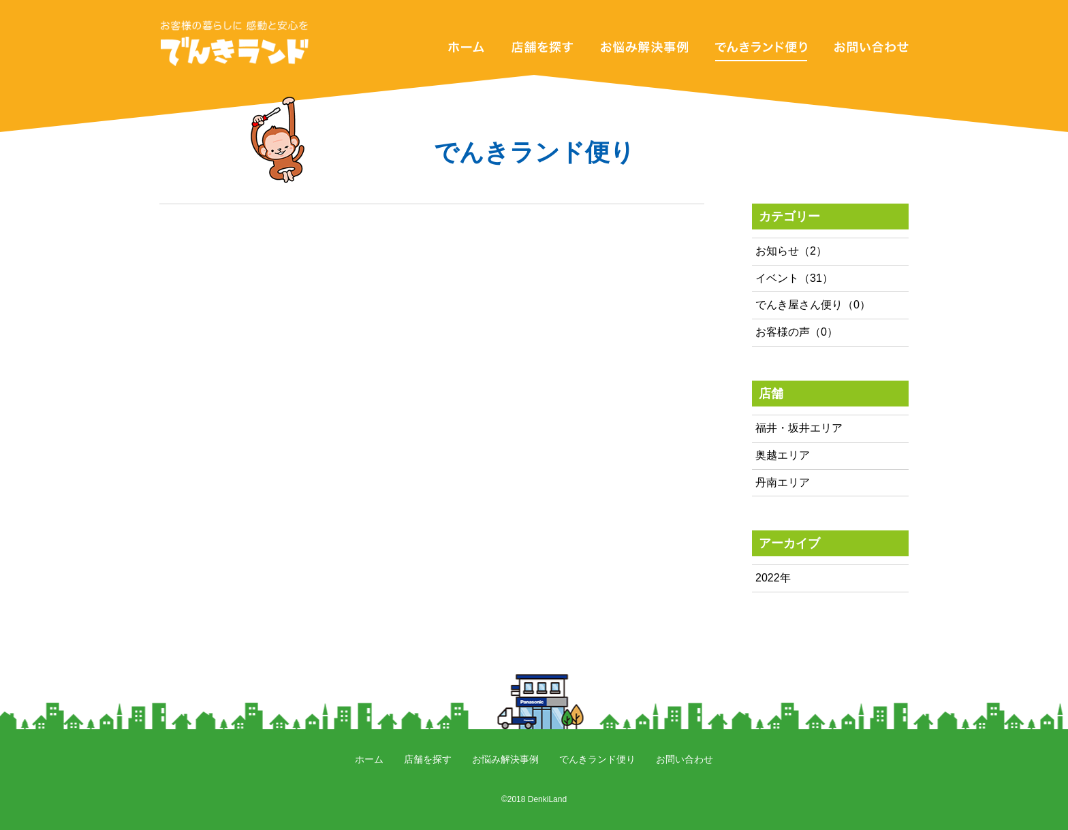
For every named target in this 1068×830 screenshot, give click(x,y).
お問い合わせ (684, 759)
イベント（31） (794, 278)
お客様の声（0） (796, 332)
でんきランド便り (597, 759)
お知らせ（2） (791, 251)
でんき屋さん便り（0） (812, 304)
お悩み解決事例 (505, 759)
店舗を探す (428, 759)
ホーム (369, 759)
